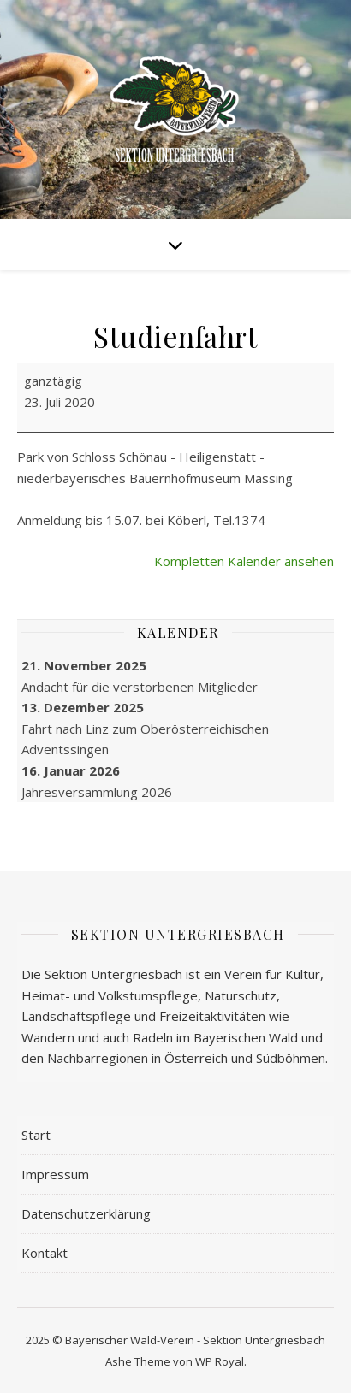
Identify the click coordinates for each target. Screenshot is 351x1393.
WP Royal (219, 1361)
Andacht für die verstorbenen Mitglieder (139, 685)
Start (36, 1134)
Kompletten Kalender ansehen (244, 561)
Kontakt (44, 1252)
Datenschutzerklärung (86, 1213)
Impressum (55, 1174)
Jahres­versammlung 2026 (96, 791)
